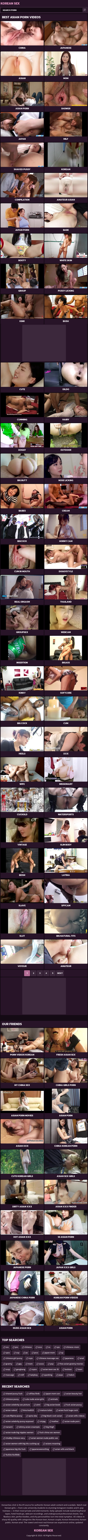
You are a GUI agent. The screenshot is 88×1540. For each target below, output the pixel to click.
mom (30, 1363)
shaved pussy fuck (14, 1393)
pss (16, 1347)
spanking (48, 1374)
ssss (40, 1347)
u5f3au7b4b (34, 1393)
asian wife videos (76, 1415)
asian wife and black (64, 1449)
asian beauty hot (74, 1393)
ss (49, 1347)
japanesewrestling (40, 1449)
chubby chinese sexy (15, 1438)
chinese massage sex (49, 1358)
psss (36, 1352)
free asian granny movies (71, 1363)
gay (20, 1363)
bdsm (71, 1374)
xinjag (43, 1421)
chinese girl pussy (14, 1358)
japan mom (50, 1352)
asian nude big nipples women (19, 1432)
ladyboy (34, 1374)
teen (80, 1369)
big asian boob (53, 1404)
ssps (31, 1358)
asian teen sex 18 (51, 1369)
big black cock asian (52, 1415)
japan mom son (53, 1393)
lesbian (68, 1369)
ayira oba (33, 1415)
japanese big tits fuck (16, 1449)
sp (62, 1352)
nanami (9, 1426)
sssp (8, 1369)
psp (52, 1363)
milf (22, 1374)
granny (9, 1363)
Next (60, 973)
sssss (41, 1363)
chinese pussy (12, 1399)
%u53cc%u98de (13, 1454)
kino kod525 (28, 1410)
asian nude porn (72, 1421)
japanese (69, 1358)
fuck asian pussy (74, 1404)
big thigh (50, 1426)
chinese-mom (72, 1347)
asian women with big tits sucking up (22, 1443)
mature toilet (46, 1410)
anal (82, 1358)
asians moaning (53, 1443)
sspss (34, 1369)
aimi (38, 1404)
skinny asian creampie (29, 1426)
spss (8, 1352)
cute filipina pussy (14, 1415)
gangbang (20, 1369)
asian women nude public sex (44, 1438)
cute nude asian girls (34, 1399)
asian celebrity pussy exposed (19, 1421)
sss (7, 1347)
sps (58, 1347)
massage (10, 1374)
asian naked (11, 1410)
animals (54, 1399)
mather (55, 1421)
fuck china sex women (50, 1432)
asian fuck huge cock (68, 1410)
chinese (28, 1347)
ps (27, 1352)
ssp (17, 1352)
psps (61, 1374)
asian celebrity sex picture (18, 1404)
